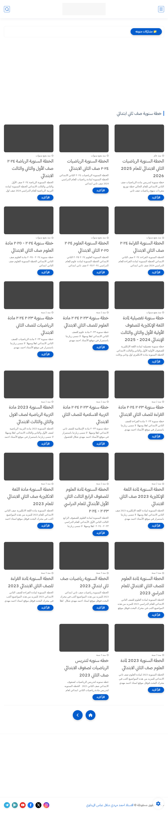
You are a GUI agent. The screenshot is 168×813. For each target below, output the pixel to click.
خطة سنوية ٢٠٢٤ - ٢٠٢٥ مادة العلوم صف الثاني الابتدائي (29, 247)
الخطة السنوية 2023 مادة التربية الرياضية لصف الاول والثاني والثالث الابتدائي (31, 414)
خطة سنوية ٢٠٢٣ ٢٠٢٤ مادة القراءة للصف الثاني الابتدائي (141, 411)
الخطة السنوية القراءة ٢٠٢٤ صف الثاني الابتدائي (142, 247)
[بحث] (7, 9)
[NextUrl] (78, 715)
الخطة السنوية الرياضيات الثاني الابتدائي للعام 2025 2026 (142, 168)
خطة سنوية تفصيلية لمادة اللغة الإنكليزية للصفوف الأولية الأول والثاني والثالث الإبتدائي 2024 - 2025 (142, 328)
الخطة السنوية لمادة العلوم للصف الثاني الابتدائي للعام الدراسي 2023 (142, 586)
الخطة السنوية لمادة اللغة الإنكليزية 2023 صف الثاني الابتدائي (141, 496)
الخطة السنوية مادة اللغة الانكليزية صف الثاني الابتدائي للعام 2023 (30, 496)
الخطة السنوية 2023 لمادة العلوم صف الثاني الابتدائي (142, 664)
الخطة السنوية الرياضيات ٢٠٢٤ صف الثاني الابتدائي (88, 165)
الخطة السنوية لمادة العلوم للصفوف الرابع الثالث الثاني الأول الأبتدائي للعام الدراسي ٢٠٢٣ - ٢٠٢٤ (86, 500)
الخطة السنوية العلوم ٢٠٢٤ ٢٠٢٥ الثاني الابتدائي (87, 247)
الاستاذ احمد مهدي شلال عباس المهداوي (109, 805)
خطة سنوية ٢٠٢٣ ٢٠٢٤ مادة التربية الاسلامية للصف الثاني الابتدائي (85, 414)
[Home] (90, 715)
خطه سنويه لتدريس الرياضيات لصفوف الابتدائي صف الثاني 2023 (86, 667)
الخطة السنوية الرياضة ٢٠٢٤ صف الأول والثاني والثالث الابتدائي (30, 168)
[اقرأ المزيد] (156, 198)
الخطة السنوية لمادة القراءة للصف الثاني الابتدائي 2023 (30, 582)
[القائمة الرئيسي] (161, 9)
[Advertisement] (84, 74)
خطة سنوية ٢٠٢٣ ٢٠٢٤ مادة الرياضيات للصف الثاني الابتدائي (30, 325)
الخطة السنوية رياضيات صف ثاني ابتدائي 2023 (84, 582)
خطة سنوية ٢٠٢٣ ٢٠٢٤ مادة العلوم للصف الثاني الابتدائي (86, 321)
